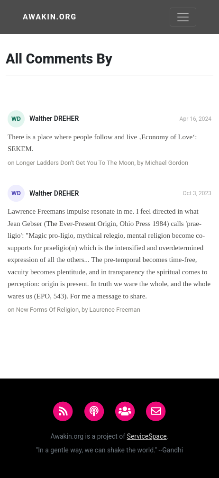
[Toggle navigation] (183, 17)
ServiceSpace (147, 436)
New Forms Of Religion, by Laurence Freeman (78, 309)
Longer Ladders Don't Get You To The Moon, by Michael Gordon (102, 162)
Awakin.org (50, 16)
